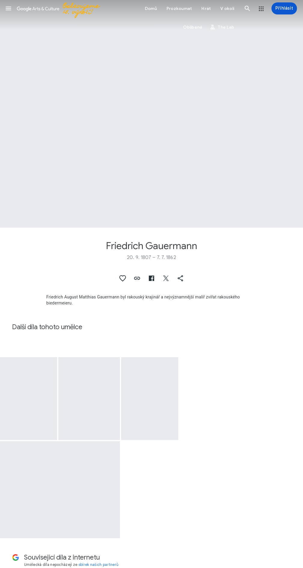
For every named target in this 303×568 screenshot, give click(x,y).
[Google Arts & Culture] (66, 8)
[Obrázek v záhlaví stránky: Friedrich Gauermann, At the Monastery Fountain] (151, 114)
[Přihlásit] (284, 8)
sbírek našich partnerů (98, 564)
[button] (8, 8)
